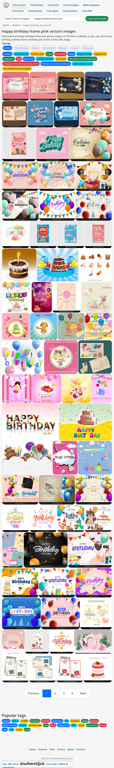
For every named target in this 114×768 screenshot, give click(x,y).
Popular (74, 48)
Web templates (91, 5)
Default (7, 48)
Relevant (63, 48)
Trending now (21, 48)
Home (6, 25)
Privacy (61, 749)
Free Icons (18, 10)
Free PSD (87, 10)
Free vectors (19, 5)
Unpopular (87, 48)
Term (52, 749)
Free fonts (53, 5)
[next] (83, 693)
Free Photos (36, 5)
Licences (42, 749)
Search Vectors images (17, 18)
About (70, 749)
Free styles (52, 10)
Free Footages (71, 5)
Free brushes (35, 10)
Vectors (16, 25)
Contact (80, 749)
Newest (35, 48)
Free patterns (70, 10)
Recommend (49, 48)
